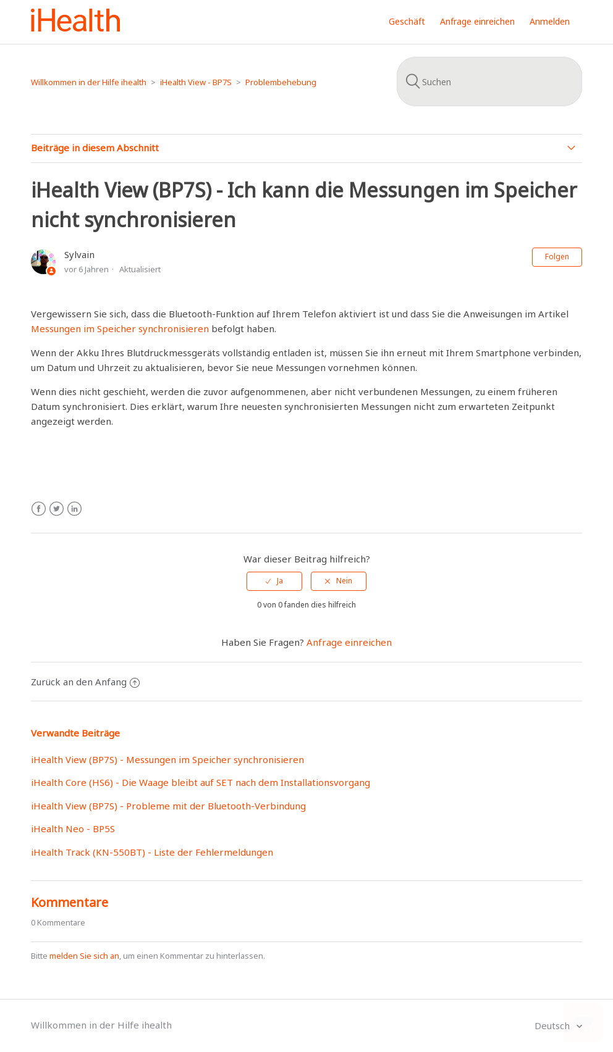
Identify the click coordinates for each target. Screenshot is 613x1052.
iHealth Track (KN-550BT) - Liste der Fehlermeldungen (152, 852)
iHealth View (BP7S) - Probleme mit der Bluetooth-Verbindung (168, 805)
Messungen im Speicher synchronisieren (121, 328)
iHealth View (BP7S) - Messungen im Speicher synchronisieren (167, 759)
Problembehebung (280, 82)
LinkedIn (74, 509)
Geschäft (407, 21)
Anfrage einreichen (477, 21)
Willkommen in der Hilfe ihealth (88, 82)
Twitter (56, 509)
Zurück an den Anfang (85, 681)
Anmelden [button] (550, 21)
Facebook (38, 509)
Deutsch (553, 1025)
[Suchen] (489, 81)
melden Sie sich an (84, 955)
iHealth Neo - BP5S (73, 828)
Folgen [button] (557, 256)
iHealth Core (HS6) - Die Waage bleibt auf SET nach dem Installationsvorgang (200, 782)
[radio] (274, 581)
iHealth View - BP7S (196, 82)
